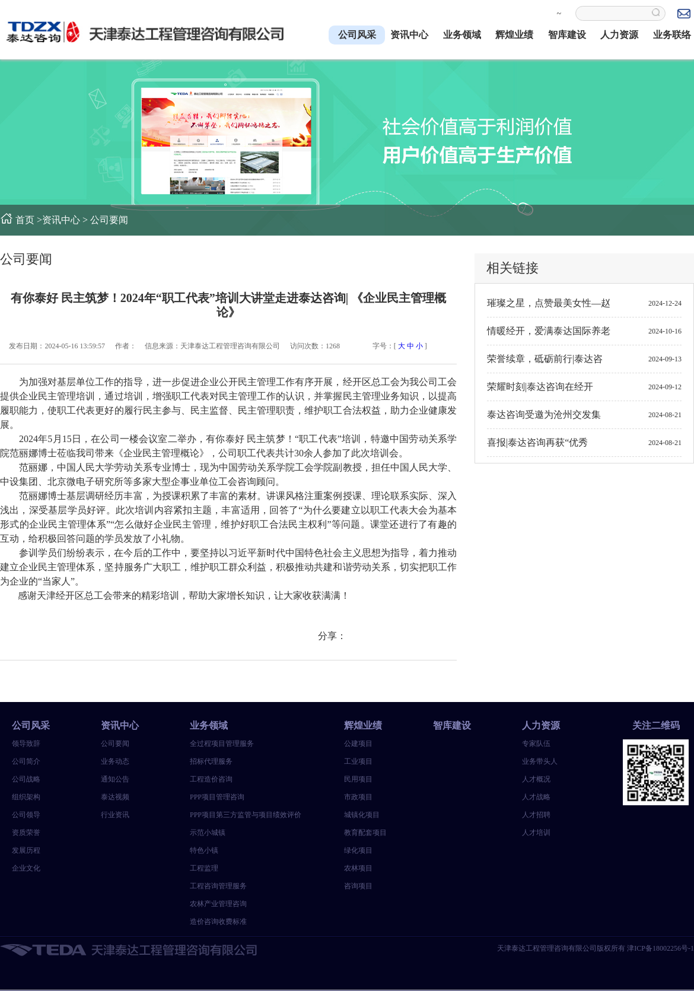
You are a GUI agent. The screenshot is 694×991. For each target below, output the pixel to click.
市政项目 (358, 797)
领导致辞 (26, 743)
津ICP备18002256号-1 (660, 948)
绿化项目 (358, 850)
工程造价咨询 (211, 779)
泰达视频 (115, 797)
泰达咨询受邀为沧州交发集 (544, 414)
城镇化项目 (362, 815)
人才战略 (536, 797)
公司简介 (26, 761)
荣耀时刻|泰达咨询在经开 (540, 387)
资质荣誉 (26, 832)
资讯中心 (409, 35)
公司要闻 (109, 220)
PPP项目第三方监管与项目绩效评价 (234, 815)
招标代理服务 (211, 761)
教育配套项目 (365, 832)
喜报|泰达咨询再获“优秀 (537, 442)
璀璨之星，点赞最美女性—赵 (548, 303)
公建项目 (358, 743)
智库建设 (567, 35)
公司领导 (26, 815)
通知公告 (115, 779)
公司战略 (26, 779)
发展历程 (26, 850)
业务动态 (115, 761)
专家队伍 (536, 743)
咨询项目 (358, 886)
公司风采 (357, 35)
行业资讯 (115, 815)
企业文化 (26, 868)
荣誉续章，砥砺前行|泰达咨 (545, 359)
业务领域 (462, 35)
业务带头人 (540, 761)
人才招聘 (536, 815)
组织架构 (26, 797)
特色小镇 (204, 850)
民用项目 (358, 779)
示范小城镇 (207, 832)
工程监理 (204, 868)
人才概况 (536, 779)
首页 (24, 220)
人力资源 (619, 35)
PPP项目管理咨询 (217, 797)
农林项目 (358, 868)
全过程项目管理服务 (222, 743)
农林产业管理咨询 (218, 904)
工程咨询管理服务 (218, 886)
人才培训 (536, 832)
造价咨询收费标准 (218, 921)
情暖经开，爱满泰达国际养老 (548, 331)
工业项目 (358, 761)
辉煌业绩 (514, 35)
